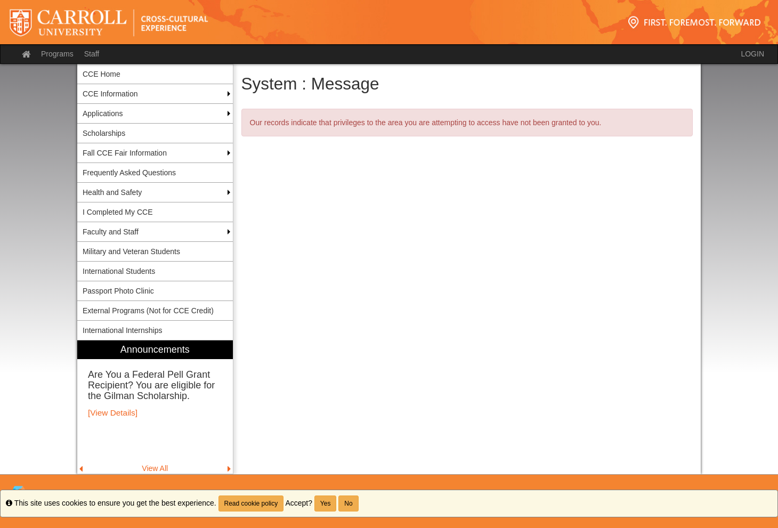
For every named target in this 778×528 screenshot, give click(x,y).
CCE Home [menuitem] (101, 74)
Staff (92, 54)
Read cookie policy (251, 503)
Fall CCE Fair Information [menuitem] (125, 153)
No (348, 503)
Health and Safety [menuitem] (112, 192)
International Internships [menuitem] (122, 330)
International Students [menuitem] (119, 271)
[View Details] (112, 412)
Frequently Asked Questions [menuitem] (129, 172)
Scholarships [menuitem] (104, 133)
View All (155, 468)
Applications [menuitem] (103, 113)
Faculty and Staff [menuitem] (111, 232)
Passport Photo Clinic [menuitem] (118, 291)
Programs (57, 54)
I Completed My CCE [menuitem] (117, 212)
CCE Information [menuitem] (110, 94)
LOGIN (752, 54)
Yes (325, 503)
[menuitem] (155, 407)
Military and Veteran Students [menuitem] (131, 251)
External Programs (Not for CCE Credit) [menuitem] (148, 310)
